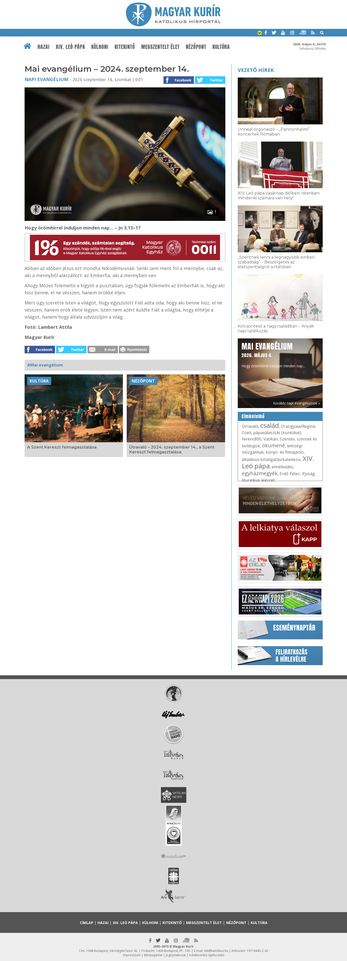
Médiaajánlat (153, 955)
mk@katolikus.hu (216, 951)
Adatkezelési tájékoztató (206, 955)
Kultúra (221, 47)
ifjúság (308, 473)
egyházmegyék (260, 473)
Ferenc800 (251, 439)
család (269, 425)
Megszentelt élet (160, 47)
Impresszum (132, 955)
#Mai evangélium (45, 365)
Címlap (86, 922)
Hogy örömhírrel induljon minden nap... (273, 354)
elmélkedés (282, 467)
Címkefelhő (253, 416)
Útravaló (250, 426)
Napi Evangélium (46, 79)
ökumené (273, 445)
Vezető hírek (256, 70)
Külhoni (99, 47)
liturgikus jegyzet (258, 480)
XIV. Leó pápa (70, 47)
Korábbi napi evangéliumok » (296, 403)
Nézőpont (196, 47)
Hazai (44, 47)
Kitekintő (125, 47)
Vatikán (270, 439)
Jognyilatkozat (176, 955)
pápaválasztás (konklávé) (277, 432)
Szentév (287, 439)
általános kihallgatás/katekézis (271, 459)
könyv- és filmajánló (285, 452)
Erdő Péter (290, 473)
